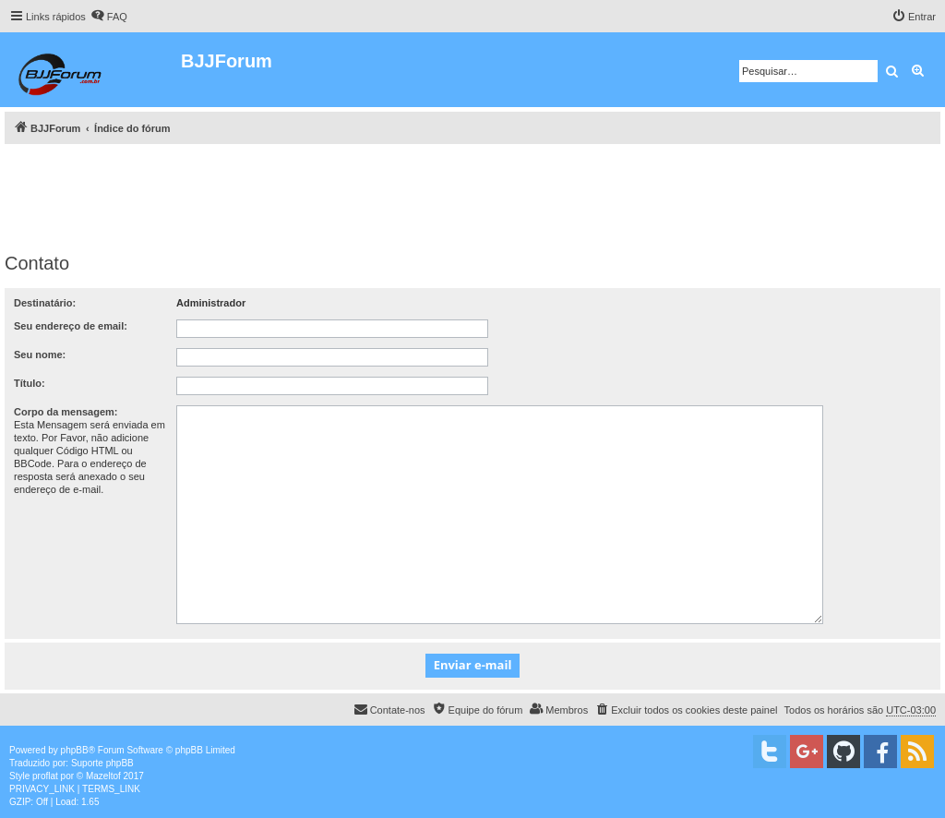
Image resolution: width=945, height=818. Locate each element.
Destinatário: (45, 302)
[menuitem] (108, 17)
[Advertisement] (472, 194)
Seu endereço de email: (70, 325)
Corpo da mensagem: (65, 411)
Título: (29, 383)
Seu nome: (40, 354)
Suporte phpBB (102, 763)
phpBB (75, 750)
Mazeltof (103, 776)
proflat (45, 776)
